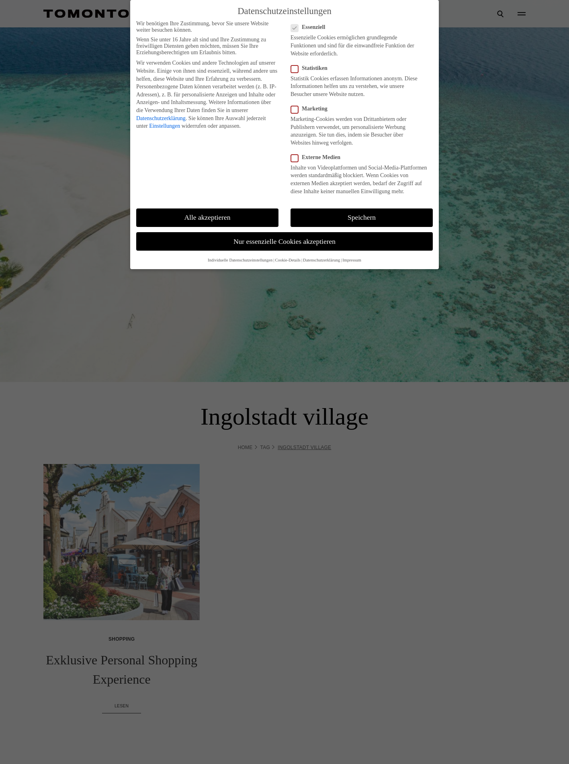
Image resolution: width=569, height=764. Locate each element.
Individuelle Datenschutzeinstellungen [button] (240, 260)
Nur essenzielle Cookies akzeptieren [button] (284, 241)
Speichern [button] (362, 217)
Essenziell (308, 27)
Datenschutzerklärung (161, 118)
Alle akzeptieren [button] (207, 217)
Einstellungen (164, 126)
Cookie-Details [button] (288, 260)
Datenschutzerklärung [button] (321, 260)
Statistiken (309, 68)
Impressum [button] (351, 260)
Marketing (309, 109)
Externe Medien (315, 157)
